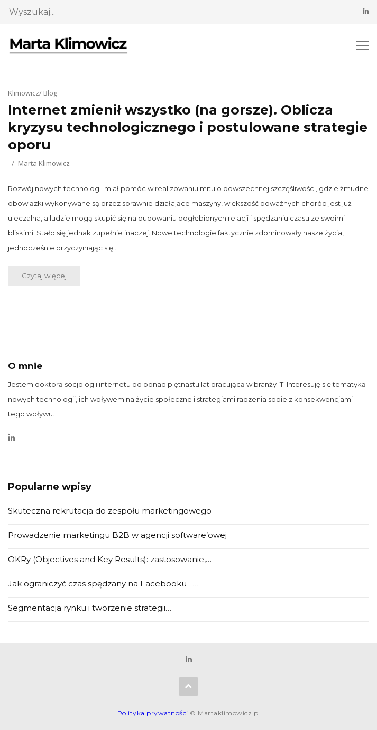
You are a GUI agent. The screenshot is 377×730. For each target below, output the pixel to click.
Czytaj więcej (44, 275)
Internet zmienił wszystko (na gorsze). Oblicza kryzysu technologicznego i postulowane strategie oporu (187, 127)
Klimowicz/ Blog (32, 93)
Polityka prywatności (152, 713)
